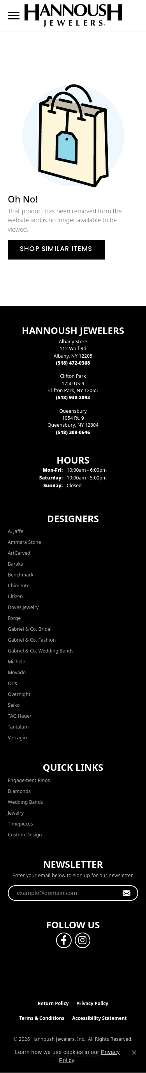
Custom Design (25, 834)
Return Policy (53, 1003)
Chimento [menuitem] (19, 585)
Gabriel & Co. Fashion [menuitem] (32, 640)
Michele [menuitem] (16, 661)
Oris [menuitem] (12, 683)
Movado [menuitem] (17, 672)
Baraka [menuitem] (15, 564)
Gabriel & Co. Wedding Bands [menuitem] (41, 650)
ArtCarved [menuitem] (19, 553)
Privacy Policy (92, 1003)
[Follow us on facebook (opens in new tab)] (64, 940)
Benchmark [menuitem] (20, 574)
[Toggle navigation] (13, 15)
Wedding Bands (25, 802)
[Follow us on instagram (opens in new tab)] (82, 940)
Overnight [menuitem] (19, 694)
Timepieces (20, 823)
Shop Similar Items (56, 249)
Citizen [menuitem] (15, 596)
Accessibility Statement (99, 1018)
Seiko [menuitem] (14, 705)
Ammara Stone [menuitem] (24, 542)
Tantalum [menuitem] (18, 726)
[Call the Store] (73, 363)
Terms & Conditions (41, 1018)
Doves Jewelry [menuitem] (23, 607)
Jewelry (16, 813)
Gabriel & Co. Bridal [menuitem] (29, 629)
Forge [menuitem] (14, 618)
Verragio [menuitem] (17, 737)
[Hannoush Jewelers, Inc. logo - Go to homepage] (73, 15)
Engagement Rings (29, 780)
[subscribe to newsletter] (126, 893)
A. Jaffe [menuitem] (15, 531)
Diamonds (19, 791)
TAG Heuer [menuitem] (20, 716)
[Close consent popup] (134, 1052)
